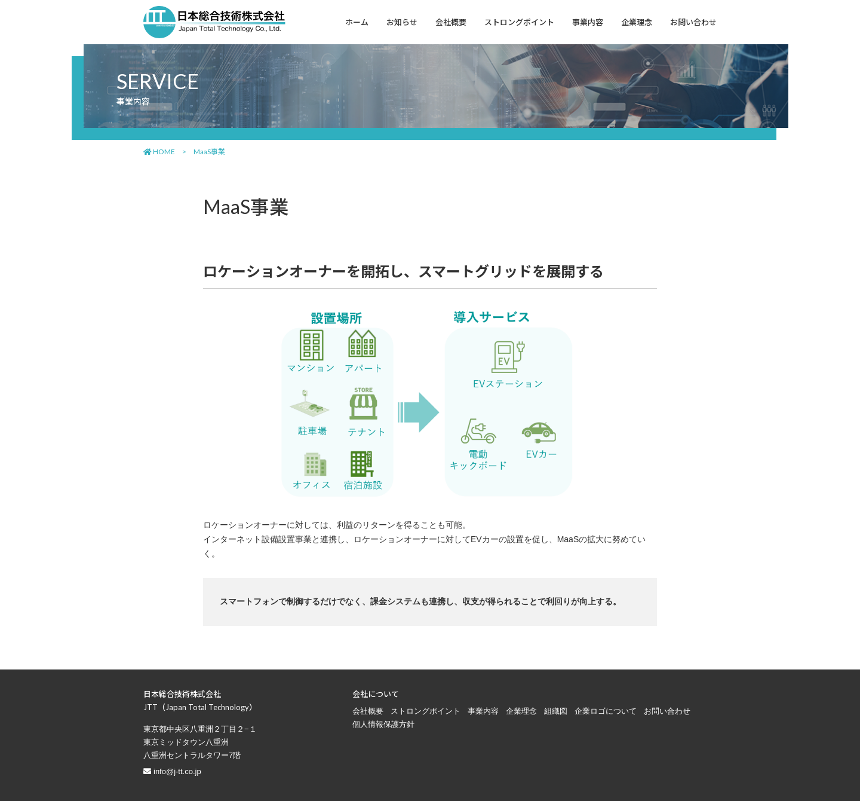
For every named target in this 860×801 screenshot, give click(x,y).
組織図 (555, 711)
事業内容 (483, 711)
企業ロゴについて (606, 711)
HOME (159, 151)
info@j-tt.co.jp (177, 771)
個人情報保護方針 (383, 724)
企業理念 (521, 711)
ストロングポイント (425, 711)
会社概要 (367, 711)
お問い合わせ (667, 711)
